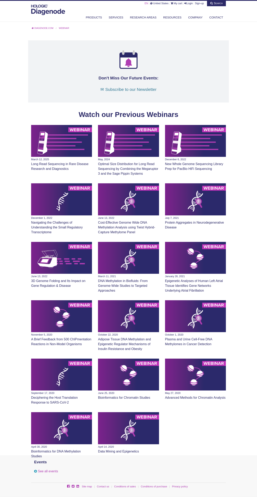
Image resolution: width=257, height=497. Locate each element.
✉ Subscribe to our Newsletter (128, 89)
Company (195, 17)
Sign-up (199, 3)
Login (188, 3)
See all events (48, 471)
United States (159, 3)
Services (116, 17)
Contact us (103, 486)
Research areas (143, 17)
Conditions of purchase (154, 486)
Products (94, 17)
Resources (172, 17)
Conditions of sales (125, 486)
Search (216, 3)
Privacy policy (180, 486)
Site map (87, 486)
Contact (216, 17)
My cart (176, 3)
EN (146, 3)
